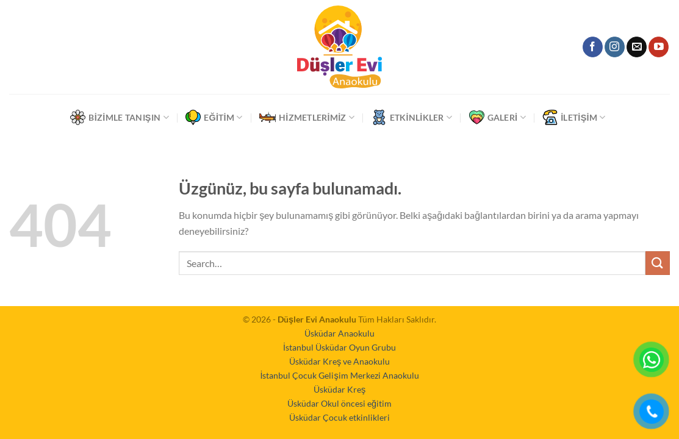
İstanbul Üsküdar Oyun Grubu (339, 347)
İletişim (573, 117)
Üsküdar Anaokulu (339, 333)
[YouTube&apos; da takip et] (658, 47)
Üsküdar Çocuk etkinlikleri (339, 417)
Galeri (497, 117)
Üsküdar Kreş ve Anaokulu (339, 361)
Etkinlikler (412, 117)
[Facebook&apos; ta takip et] (593, 47)
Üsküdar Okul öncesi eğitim (339, 403)
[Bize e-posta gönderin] (637, 47)
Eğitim (213, 117)
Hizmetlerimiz (306, 117)
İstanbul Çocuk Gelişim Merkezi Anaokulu (339, 375)
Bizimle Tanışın (119, 117)
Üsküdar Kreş (339, 389)
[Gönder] (657, 263)
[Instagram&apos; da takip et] (615, 47)
